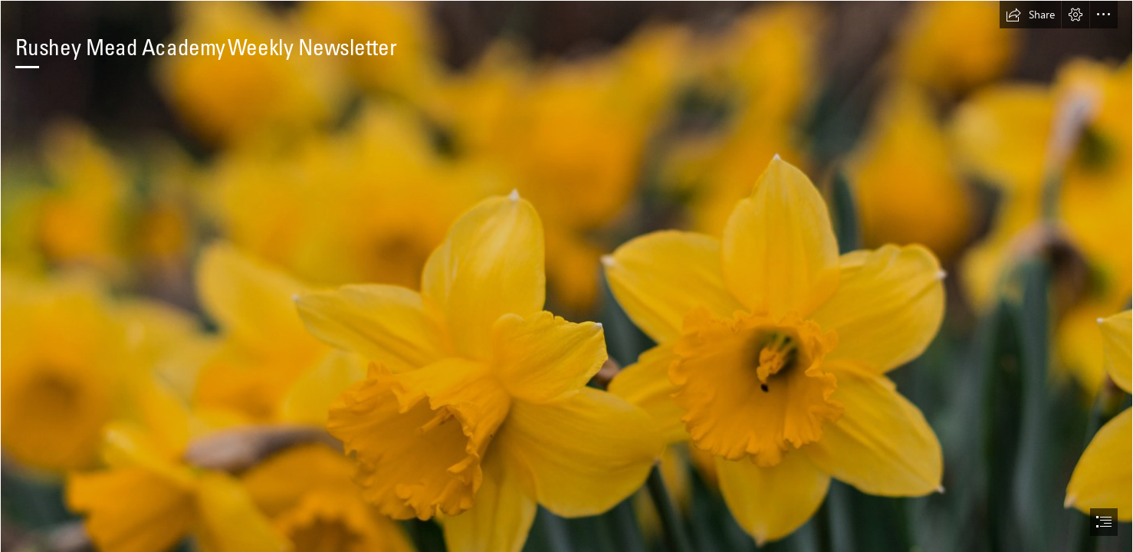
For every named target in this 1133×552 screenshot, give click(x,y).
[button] (1030, 14)
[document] (566, 276)
